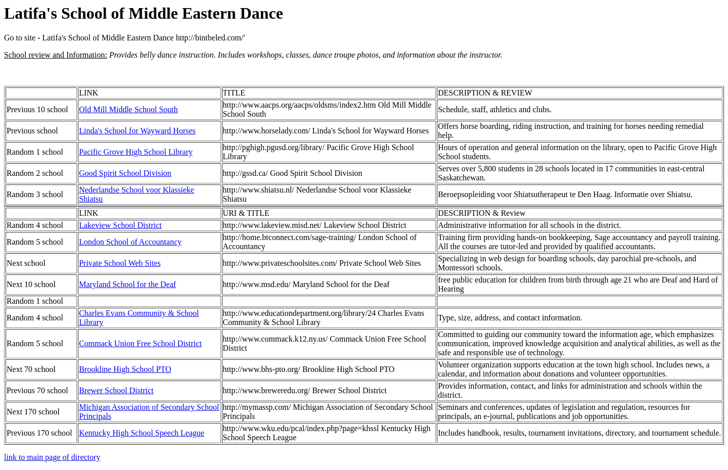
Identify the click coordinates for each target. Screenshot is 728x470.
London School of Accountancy (130, 242)
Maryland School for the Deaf (127, 284)
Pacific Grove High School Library (136, 152)
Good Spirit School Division (125, 173)
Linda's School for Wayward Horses (137, 130)
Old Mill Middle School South (128, 109)
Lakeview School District (120, 225)
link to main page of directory (52, 457)
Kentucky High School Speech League (141, 433)
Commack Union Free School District (140, 343)
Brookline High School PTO (125, 369)
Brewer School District (116, 390)
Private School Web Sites (120, 263)
